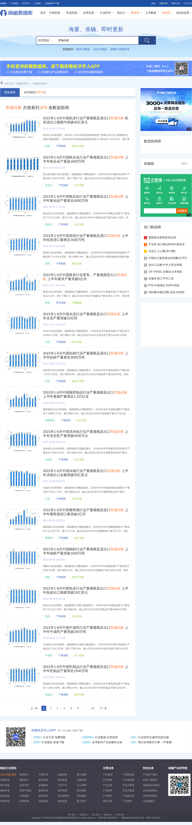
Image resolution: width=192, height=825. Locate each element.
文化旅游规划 (150, 790)
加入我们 (96, 815)
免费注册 (163, 3)
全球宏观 (88, 12)
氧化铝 (48, 224)
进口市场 (76, 263)
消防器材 (43, 801)
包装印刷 (43, 795)
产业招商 (107, 779)
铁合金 (48, 185)
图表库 (135, 12)
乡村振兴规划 (150, 795)
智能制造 (62, 801)
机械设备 (81, 779)
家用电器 (43, 779)
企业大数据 (100, 49)
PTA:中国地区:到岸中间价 (164, 285)
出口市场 (79, 185)
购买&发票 (182, 12)
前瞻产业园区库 (120, 49)
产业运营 (107, 785)
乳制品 (48, 694)
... (85, 708)
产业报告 (127, 801)
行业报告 (14, 3)
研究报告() (35, 92)
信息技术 (5, 779)
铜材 (47, 577)
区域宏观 (71, 12)
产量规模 (61, 146)
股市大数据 (83, 49)
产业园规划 (128, 774)
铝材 (47, 381)
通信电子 (24, 779)
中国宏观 (54, 12)
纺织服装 (81, 795)
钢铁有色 (5, 790)
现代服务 (81, 790)
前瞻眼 (149, 163)
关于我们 (72, 815)
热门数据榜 (152, 227)
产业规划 (107, 774)
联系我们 (84, 815)
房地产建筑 (25, 790)
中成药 (48, 655)
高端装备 (62, 779)
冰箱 (47, 498)
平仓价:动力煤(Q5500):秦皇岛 (166, 244)
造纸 (47, 263)
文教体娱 (24, 795)
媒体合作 (108, 815)
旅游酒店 (5, 795)
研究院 (166, 12)
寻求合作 (120, 815)
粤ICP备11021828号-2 (108, 818)
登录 (153, 3)
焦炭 (47, 616)
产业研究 (107, 795)
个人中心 (188, 3)
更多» (184, 163)
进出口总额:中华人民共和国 (165, 264)
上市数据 (150, 12)
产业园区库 (128, 795)
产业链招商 (128, 779)
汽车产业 (62, 785)
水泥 (47, 342)
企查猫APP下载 (52, 3)
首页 (43, 12)
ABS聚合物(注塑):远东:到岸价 (166, 292)
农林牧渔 (24, 801)
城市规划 (62, 790)
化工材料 (81, 785)
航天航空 (81, 801)
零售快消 (5, 801)
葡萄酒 (48, 537)
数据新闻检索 (40, 83)
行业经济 (105, 12)
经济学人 (26, 3)
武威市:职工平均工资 (161, 278)
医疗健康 (81, 774)
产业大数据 (128, 785)
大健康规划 (149, 801)
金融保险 (62, 774)
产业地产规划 (150, 774)
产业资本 (107, 790)
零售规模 (61, 302)
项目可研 (107, 801)
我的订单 (175, 3)
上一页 (34, 708)
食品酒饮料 (64, 795)
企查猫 (38, 3)
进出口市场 (78, 146)
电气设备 (5, 785)
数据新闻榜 (152, 141)
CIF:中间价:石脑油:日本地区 (165, 271)
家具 (47, 302)
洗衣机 (48, 459)
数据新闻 (9, 92)
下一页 (103, 708)
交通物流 (43, 785)
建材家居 (43, 790)
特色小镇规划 (150, 779)
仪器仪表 (24, 785)
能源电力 (24, 774)
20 (92, 708)
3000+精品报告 (8, 774)
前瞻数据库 (17, 12)
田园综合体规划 (151, 785)
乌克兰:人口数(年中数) (162, 251)
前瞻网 (3, 3)
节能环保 (43, 774)
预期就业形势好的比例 (162, 237)
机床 (47, 146)
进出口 (121, 12)
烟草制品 (50, 420)
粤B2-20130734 (153, 818)
